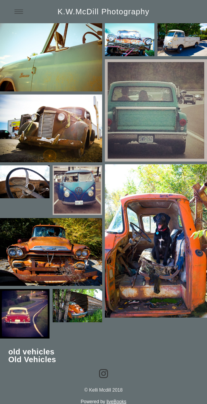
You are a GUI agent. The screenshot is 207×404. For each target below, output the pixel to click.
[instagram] (103, 374)
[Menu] (19, 12)
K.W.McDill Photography (104, 11)
